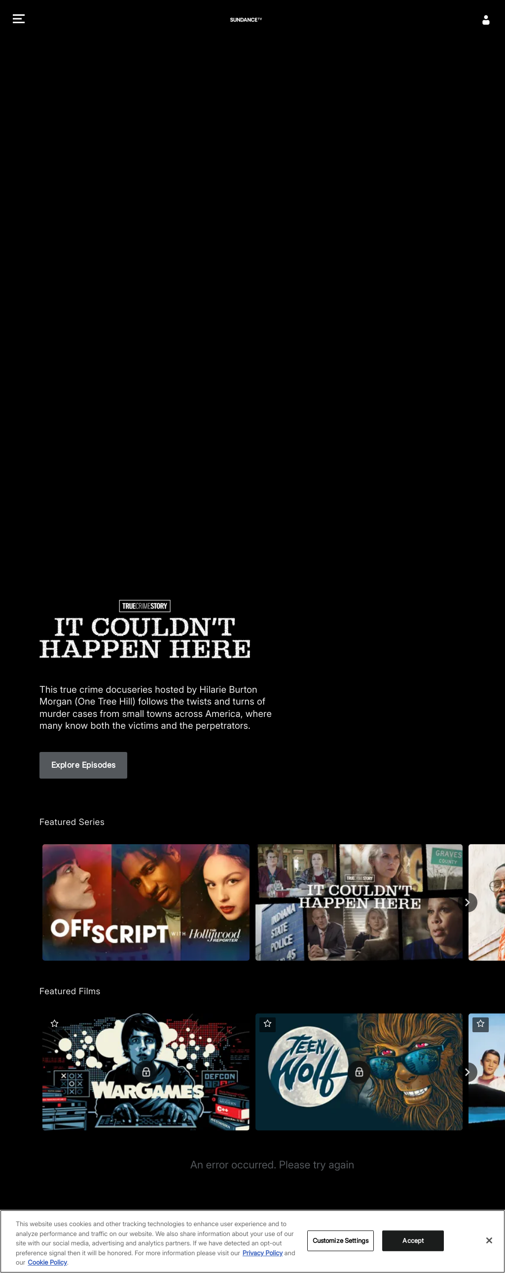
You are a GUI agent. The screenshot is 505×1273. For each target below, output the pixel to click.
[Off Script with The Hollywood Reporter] (146, 902)
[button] (19, 20)
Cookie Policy (47, 1263)
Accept (413, 1240)
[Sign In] (486, 19)
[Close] (489, 1240)
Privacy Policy (263, 1253)
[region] (252, 1241)
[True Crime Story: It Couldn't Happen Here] (359, 902)
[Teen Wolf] (359, 1071)
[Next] (467, 902)
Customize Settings (340, 1240)
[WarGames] (146, 1071)
